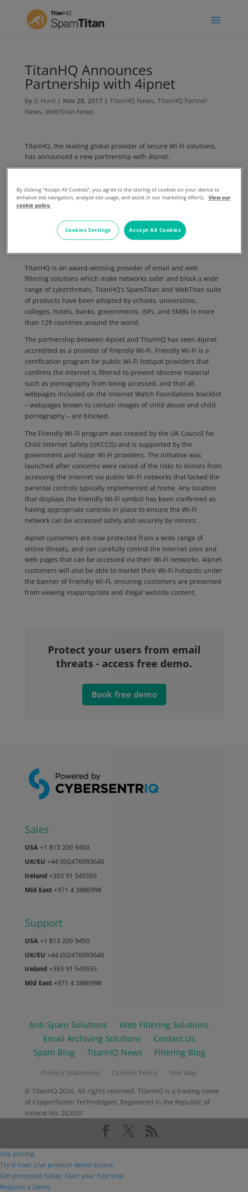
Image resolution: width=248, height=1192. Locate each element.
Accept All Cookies (154, 230)
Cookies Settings (88, 230)
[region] (124, 211)
